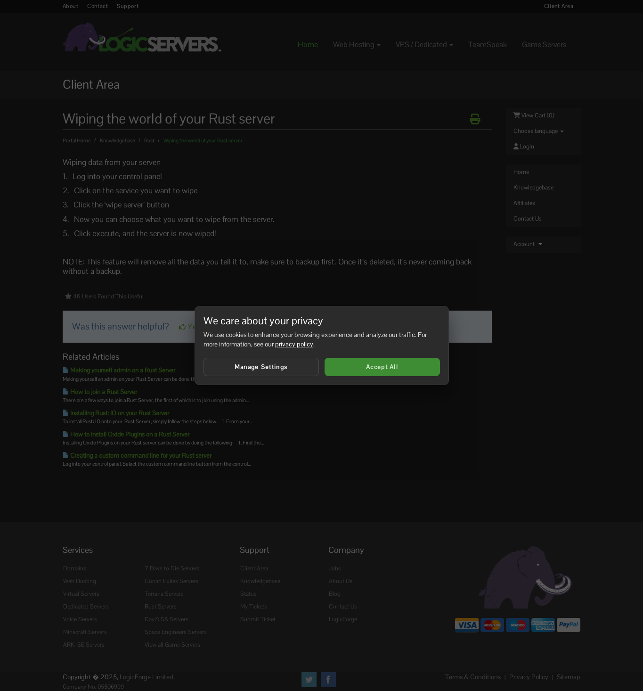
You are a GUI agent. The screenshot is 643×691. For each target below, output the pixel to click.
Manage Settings (261, 367)
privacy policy (294, 344)
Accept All (382, 367)
